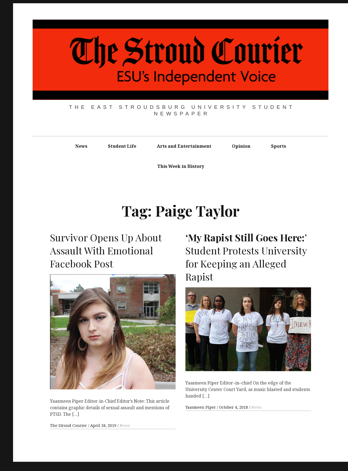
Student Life (122, 146)
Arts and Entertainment (184, 146)
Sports (278, 146)
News (81, 146)
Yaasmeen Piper (201, 407)
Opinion (241, 146)
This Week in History (180, 166)
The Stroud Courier (69, 425)
